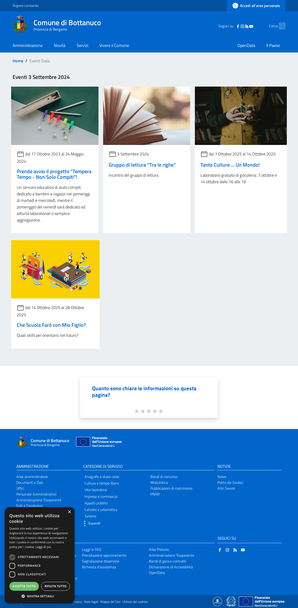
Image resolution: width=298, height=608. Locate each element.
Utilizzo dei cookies (135, 601)
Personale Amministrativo (36, 494)
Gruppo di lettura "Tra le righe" (142, 165)
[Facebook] (230, 26)
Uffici (20, 488)
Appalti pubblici (96, 503)
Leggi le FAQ (91, 549)
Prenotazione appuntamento (104, 555)
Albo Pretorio (159, 549)
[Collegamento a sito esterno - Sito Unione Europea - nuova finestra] (98, 442)
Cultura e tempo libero (102, 483)
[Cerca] (279, 26)
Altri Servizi (226, 488)
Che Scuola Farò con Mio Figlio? (51, 325)
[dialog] (39, 555)
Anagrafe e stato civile (102, 476)
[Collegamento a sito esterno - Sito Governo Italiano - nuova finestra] (232, 601)
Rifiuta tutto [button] (55, 586)
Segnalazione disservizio (100, 561)
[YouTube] (244, 26)
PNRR (155, 494)
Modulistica (159, 482)
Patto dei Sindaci (230, 482)
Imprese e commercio (101, 496)
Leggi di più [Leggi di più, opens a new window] (43, 547)
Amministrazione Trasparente (38, 500)
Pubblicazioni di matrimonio (171, 488)
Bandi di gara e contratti (167, 561)
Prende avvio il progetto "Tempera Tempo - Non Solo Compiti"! (54, 174)
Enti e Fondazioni (29, 505)
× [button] (69, 512)
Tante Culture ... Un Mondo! (230, 165)
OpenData (157, 572)
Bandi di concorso (163, 476)
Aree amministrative (32, 476)
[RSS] (239, 26)
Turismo (90, 516)
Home (18, 61)
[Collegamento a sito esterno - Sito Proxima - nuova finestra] (217, 601)
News (221, 476)
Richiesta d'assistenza (99, 567)
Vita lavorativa (96, 489)
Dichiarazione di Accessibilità (171, 567)
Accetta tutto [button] (24, 586)
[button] (90, 523)
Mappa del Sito (110, 601)
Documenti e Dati (29, 482)
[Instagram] (235, 26)
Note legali (91, 601)
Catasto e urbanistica (101, 509)
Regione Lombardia (26, 5)
